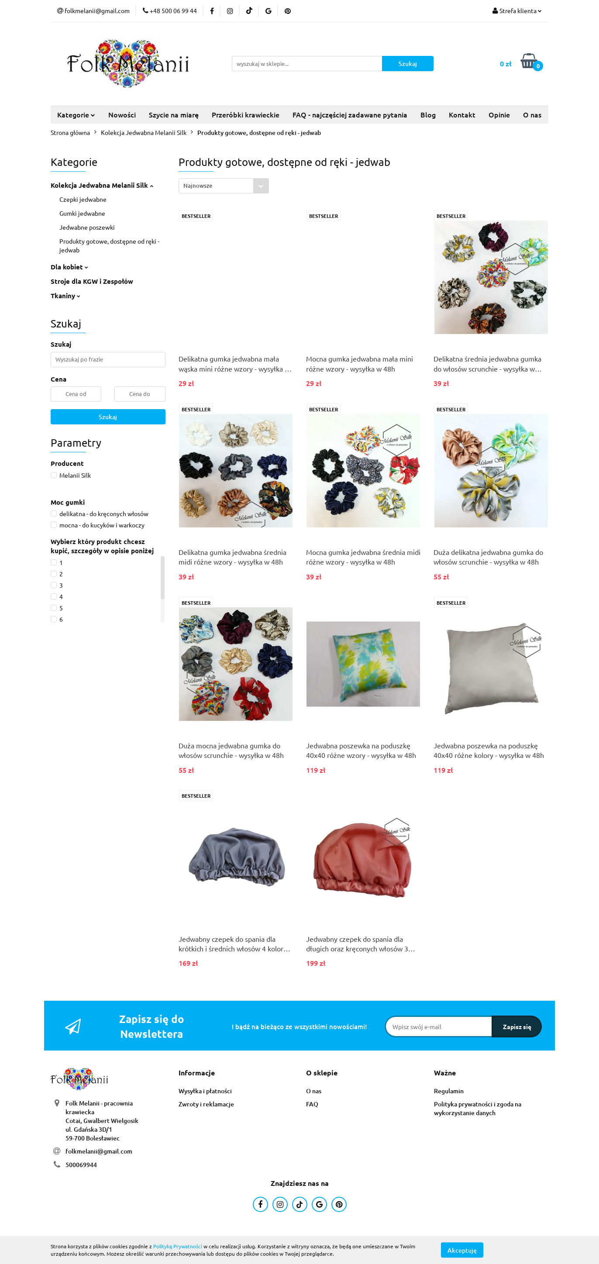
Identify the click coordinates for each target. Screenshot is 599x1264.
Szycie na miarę (174, 114)
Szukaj (108, 417)
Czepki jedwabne (83, 199)
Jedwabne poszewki (87, 227)
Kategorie (76, 114)
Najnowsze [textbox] (197, 185)
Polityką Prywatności (177, 1246)
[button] (197, 1073)
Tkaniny (65, 295)
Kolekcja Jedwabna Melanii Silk (102, 185)
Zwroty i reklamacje (206, 1104)
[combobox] (224, 185)
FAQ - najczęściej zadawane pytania (350, 114)
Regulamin (449, 1091)
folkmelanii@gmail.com (98, 1151)
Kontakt (462, 114)
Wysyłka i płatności (205, 1091)
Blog (428, 114)
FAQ (312, 1104)
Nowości (122, 114)
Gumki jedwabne (82, 213)
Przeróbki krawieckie (245, 114)
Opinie (499, 114)
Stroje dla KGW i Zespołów (92, 281)
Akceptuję (462, 1250)
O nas (532, 114)
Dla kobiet (69, 266)
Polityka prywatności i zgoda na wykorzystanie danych (477, 1108)
